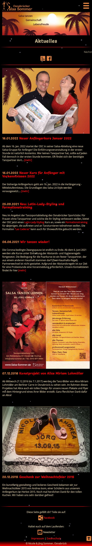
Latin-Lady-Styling (34, 222)
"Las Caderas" (22, 229)
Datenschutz (54, 538)
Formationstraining (76, 222)
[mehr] (28, 160)
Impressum (37, 538)
